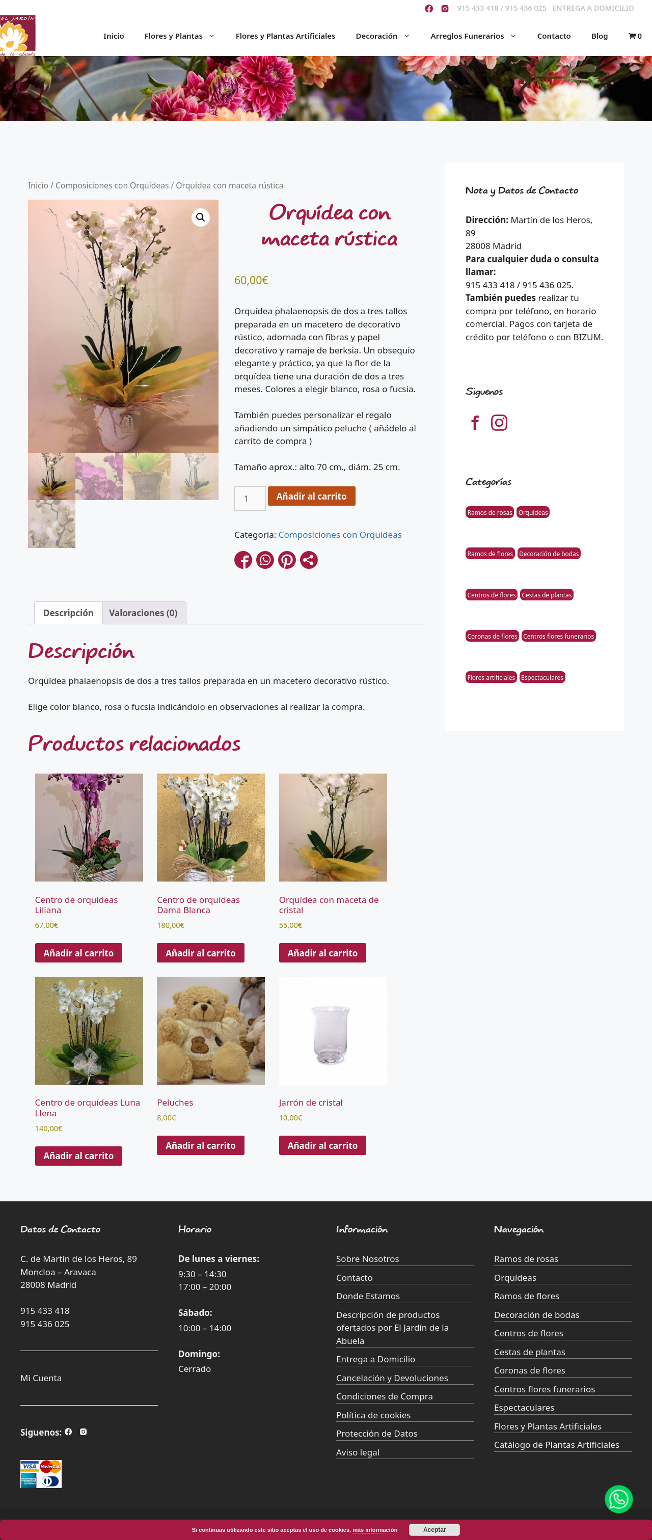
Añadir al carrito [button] (79, 953)
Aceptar (434, 1529)
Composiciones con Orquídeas (112, 185)
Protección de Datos (377, 1433)
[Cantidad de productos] (250, 498)
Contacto (554, 36)
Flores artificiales (491, 677)
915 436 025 (44, 1324)
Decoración (388, 35)
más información (374, 1530)
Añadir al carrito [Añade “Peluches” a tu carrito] (201, 1145)
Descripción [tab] (68, 613)
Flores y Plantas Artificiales (286, 36)
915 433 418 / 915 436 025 (502, 8)
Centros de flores (492, 594)
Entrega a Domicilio (375, 1359)
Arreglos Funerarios (479, 35)
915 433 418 (44, 1310)
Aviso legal (357, 1452)
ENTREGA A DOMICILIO (593, 8)
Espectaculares (542, 677)
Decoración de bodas (549, 553)
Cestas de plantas (547, 594)
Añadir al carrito (312, 496)
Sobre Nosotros (367, 1258)
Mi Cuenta (41, 1378)
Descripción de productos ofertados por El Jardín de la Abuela (392, 1327)
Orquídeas (533, 512)
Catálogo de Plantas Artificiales (556, 1444)
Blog (599, 36)
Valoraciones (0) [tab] (143, 613)
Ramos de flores (490, 553)
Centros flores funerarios (558, 635)
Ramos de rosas (490, 512)
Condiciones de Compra (384, 1396)
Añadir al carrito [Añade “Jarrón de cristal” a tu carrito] (323, 1145)
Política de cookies (373, 1415)
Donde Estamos (368, 1296)
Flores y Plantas (185, 35)
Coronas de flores (493, 635)
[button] (201, 217)
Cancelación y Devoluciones (392, 1378)
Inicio (113, 36)
